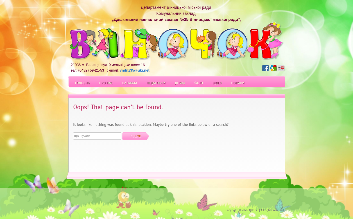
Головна (82, 83)
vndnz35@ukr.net (134, 70)
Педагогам (156, 83)
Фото (198, 83)
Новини (237, 83)
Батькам (129, 83)
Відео (217, 83)
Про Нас (106, 83)
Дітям (180, 83)
